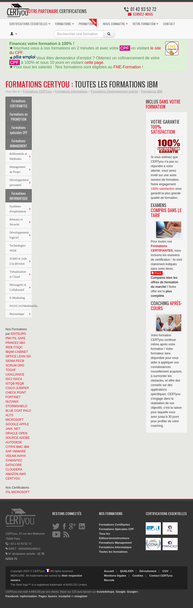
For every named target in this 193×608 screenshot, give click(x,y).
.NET (16, 429)
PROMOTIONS (88, 23)
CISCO (10, 388)
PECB (20, 361)
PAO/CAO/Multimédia (21, 306)
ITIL (14, 338)
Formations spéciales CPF (18, 130)
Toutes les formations (113, 551)
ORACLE (12, 433)
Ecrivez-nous (140, 14)
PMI (8, 338)
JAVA (9, 429)
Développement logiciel (19, 235)
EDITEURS (18, 334)
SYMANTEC (14, 460)
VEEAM (11, 456)
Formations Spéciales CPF (116, 529)
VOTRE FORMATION (144, 24)
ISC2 (9, 379)
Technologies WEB (18, 248)
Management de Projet (17, 169)
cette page (93, 62)
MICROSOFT (15, 420)
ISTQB (10, 383)
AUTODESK (14, 442)
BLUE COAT (14, 410)
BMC (19, 447)
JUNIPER (22, 388)
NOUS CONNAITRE (114, 24)
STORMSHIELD (16, 406)
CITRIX (10, 447)
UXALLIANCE (15, 374)
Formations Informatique (71, 91)
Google (120, 591)
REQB (19, 383)
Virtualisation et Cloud (18, 274)
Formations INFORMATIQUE (19, 196)
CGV (165, 571)
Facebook (12, 596)
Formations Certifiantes (114, 524)
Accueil (109, 571)
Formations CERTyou (37, 91)
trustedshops (105, 591)
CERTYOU (13, 478)
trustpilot (65, 596)
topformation (28, 596)
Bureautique (17, 314)
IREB (9, 347)
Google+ (132, 591)
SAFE (21, 338)
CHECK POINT (16, 392)
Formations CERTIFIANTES (18, 103)
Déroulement (147, 571)
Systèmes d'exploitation (18, 209)
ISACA (17, 379)
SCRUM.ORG (15, 365)
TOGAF (11, 370)
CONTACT (169, 24)
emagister (80, 596)
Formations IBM (151, 91)
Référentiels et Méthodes (18, 156)
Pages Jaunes (47, 596)
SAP (9, 451)
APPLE (24, 424)
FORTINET (13, 397)
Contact (154, 575)
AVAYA (21, 456)
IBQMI (10, 352)
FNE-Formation (127, 67)
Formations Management (115, 542)
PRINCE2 (12, 343)
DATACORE (14, 465)
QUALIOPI (126, 571)
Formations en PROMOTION (19, 117)
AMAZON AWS (16, 474)
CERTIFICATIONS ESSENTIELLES (28, 24)
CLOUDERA (14, 469)
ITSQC (18, 347)
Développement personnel (19, 182)
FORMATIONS (63, 24)
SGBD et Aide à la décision (18, 261)
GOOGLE (12, 424)
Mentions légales (115, 575)
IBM (26, 447)
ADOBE (24, 438)
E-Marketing (17, 298)
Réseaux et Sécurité (16, 222)
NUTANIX (12, 401)
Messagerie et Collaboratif (18, 287)
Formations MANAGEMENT (18, 143)
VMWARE (19, 451)
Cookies (137, 575)
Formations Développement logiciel (114, 91)
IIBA (22, 343)
